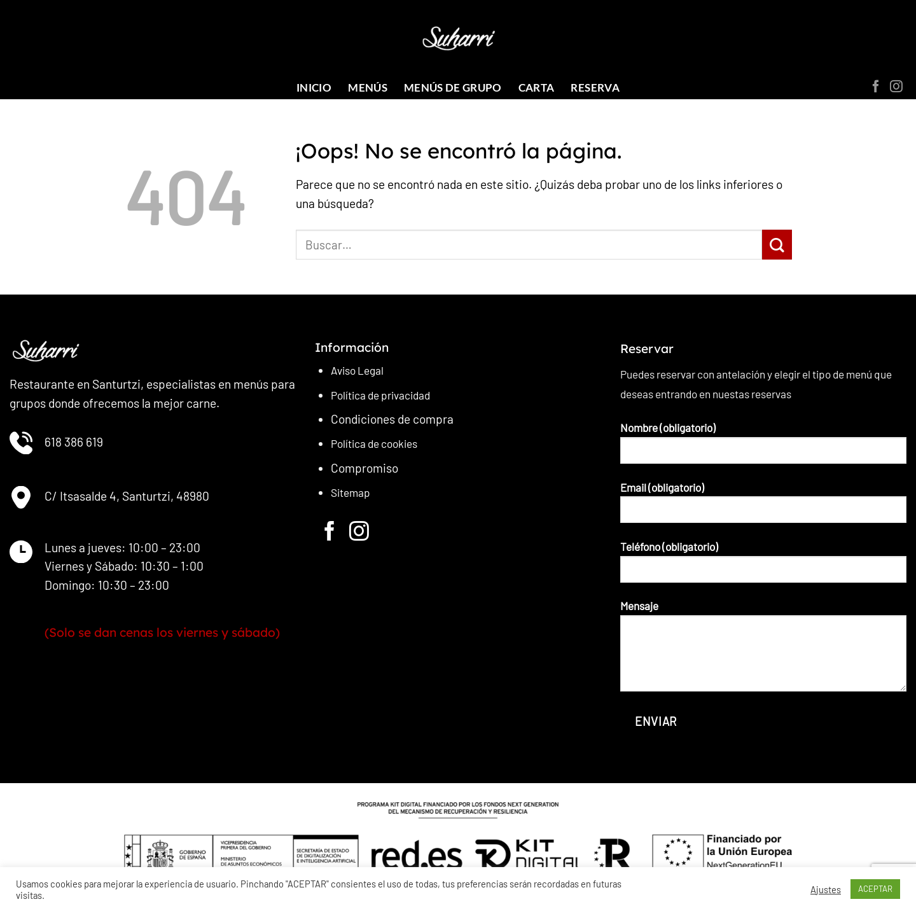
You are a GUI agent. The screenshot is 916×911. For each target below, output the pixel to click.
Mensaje (763, 650)
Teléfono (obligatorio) (763, 566)
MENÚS (367, 87)
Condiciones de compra (392, 419)
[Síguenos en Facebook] (876, 87)
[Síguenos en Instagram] (896, 87)
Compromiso (364, 468)
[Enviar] (777, 245)
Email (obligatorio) (763, 507)
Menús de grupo (453, 87)
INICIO (313, 87)
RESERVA (595, 87)
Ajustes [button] (825, 889)
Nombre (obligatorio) (763, 447)
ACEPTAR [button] (875, 889)
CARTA (536, 87)
